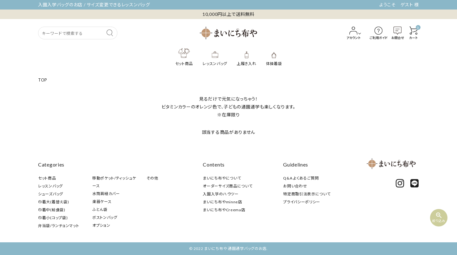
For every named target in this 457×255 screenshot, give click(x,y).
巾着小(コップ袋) (53, 217)
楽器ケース (102, 201)
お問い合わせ (295, 186)
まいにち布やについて (222, 178)
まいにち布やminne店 (222, 201)
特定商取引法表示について (306, 194)
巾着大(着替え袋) (53, 201)
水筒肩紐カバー (106, 193)
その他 (152, 178)
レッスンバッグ (50, 186)
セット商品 (47, 178)
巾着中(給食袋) (51, 209)
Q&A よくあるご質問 (301, 178)
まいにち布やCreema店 (224, 209)
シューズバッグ (50, 194)
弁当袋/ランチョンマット (58, 225)
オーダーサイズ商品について (227, 186)
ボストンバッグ (104, 217)
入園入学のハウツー (220, 194)
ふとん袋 (100, 209)
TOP (42, 79)
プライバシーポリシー (301, 201)
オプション (101, 225)
